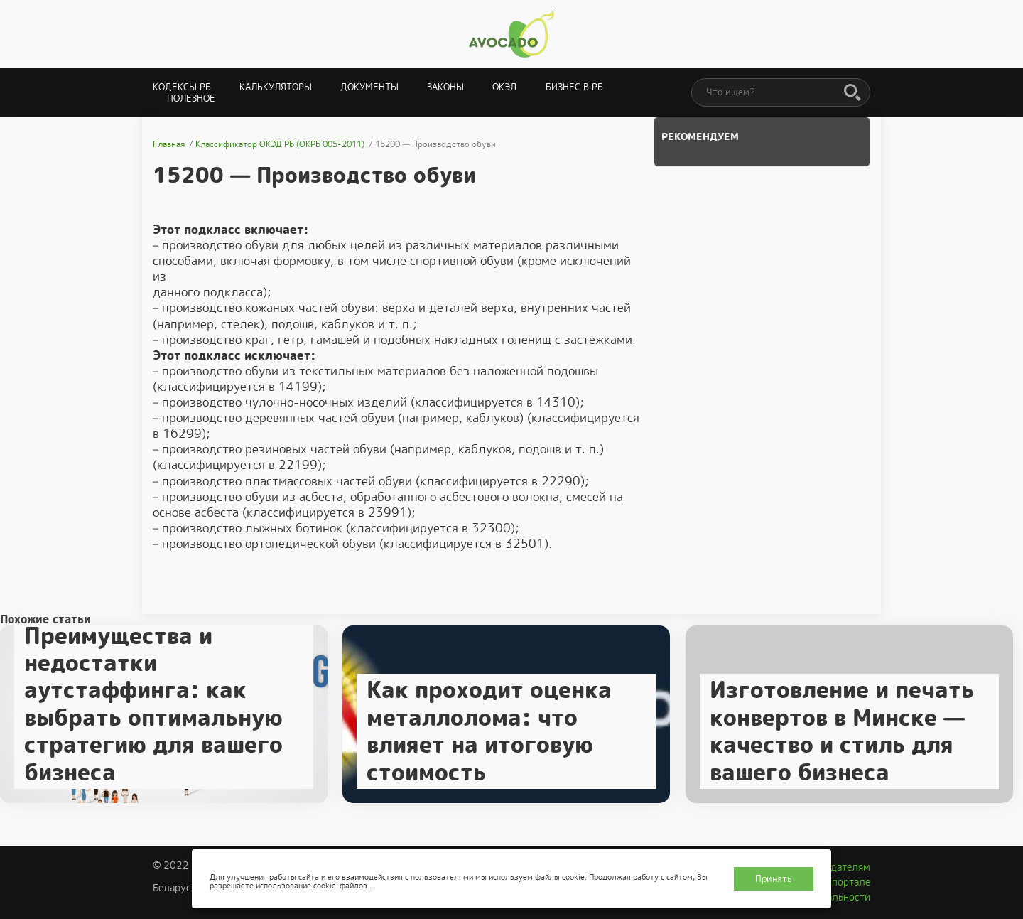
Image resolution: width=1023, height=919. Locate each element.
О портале (846, 882)
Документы (369, 87)
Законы (445, 87)
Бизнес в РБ (574, 87)
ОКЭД (504, 87)
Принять (773, 879)
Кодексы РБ (182, 87)
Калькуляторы (275, 87)
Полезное (191, 98)
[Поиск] (852, 93)
